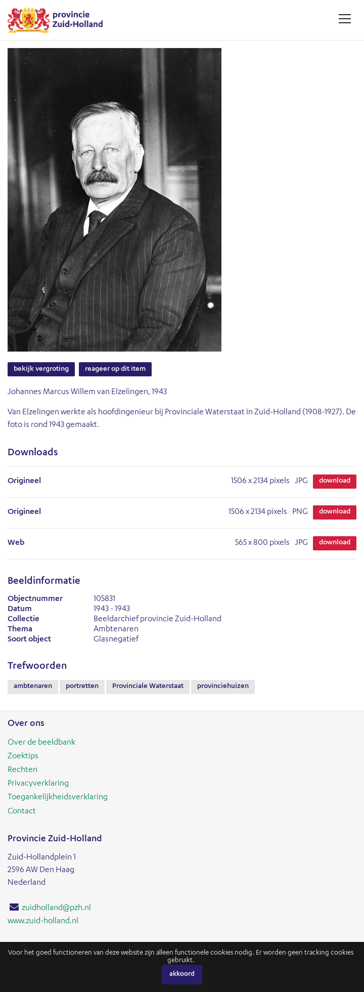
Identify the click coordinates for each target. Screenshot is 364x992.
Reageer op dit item (115, 369)
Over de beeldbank (41, 743)
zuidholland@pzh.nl (56, 908)
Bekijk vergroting (41, 369)
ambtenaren (33, 686)
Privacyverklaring (38, 784)
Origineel (24, 481)
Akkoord (182, 974)
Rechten (22, 770)
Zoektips (23, 756)
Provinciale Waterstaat (148, 686)
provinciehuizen (223, 686)
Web (16, 543)
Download (334, 481)
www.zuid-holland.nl (43, 921)
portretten (82, 686)
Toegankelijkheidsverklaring (58, 797)
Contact (22, 811)
